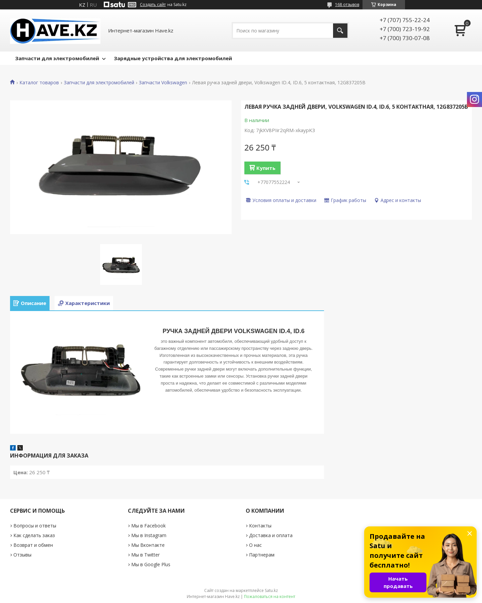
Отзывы (22, 554)
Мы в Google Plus (150, 564)
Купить (265, 168)
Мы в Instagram (148, 535)
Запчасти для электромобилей (57, 58)
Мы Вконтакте (148, 545)
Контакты (260, 525)
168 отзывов (347, 4)
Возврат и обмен (33, 545)
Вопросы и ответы (34, 525)
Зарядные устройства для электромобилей (173, 58)
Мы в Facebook (148, 525)
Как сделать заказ (34, 535)
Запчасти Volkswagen (163, 83)
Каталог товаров (39, 83)
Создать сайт (153, 4)
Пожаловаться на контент (269, 596)
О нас (255, 545)
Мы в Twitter (145, 554)
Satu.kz (271, 590)
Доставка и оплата (271, 535)
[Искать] (340, 30)
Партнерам (261, 554)
